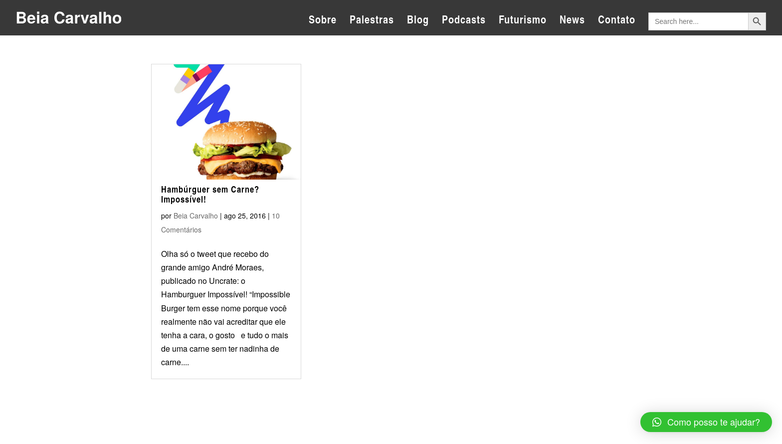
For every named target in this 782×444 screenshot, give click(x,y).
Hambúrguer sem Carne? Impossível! (210, 194)
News (572, 21)
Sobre (323, 21)
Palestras (372, 21)
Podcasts (464, 21)
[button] (706, 422)
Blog (418, 21)
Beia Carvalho (196, 216)
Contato (616, 21)
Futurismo (523, 21)
